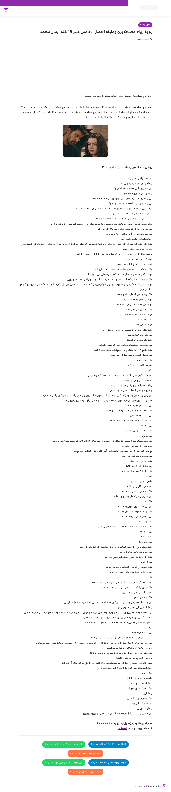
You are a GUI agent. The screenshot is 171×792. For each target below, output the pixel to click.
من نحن (98, 3)
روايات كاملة (104, 11)
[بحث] (6, 11)
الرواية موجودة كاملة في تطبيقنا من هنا (85, 753)
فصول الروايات (118, 11)
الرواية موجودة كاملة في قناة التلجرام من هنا (108, 744)
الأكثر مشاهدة (91, 11)
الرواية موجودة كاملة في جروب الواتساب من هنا (63, 744)
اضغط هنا (122, 729)
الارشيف (55, 3)
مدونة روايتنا (140, 786)
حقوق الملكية (110, 3)
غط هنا (100, 724)
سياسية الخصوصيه (68, 3)
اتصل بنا (122, 3)
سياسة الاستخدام (85, 3)
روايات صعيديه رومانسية (72, 11)
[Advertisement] (85, 62)
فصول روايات (145, 24)
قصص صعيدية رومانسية (48, 11)
